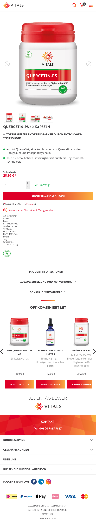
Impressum (47, 514)
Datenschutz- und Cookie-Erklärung (47, 510)
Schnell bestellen (19, 384)
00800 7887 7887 (48, 428)
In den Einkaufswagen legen (48, 196)
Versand (30, 203)
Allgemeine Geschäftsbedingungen (47, 505)
